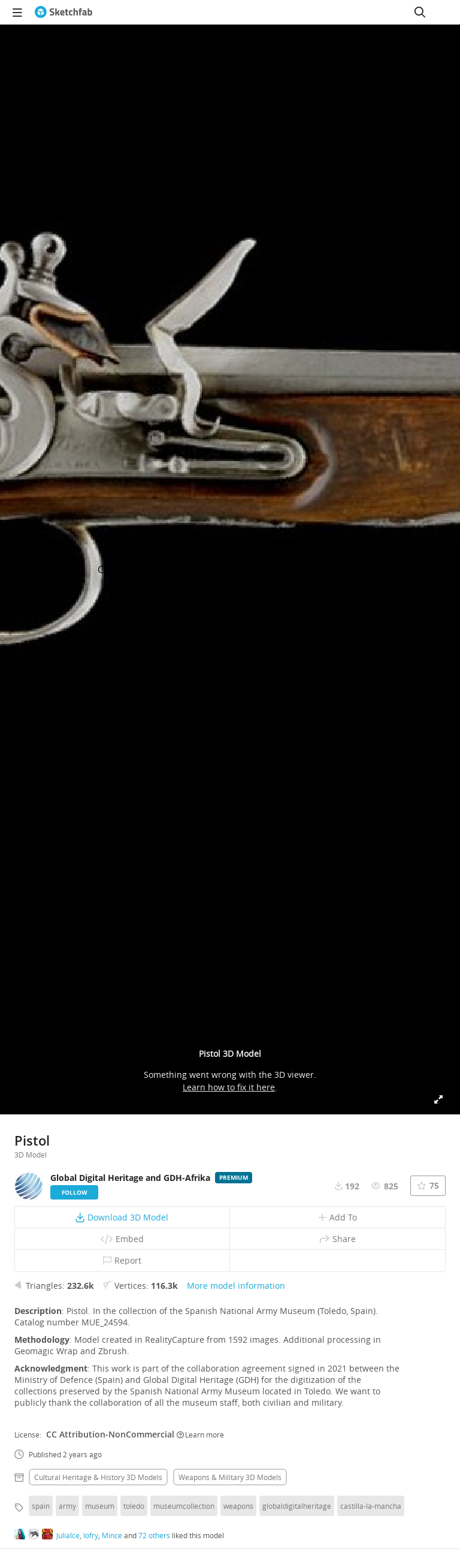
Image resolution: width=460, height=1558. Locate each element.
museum (99, 1506)
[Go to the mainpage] (63, 12)
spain (41, 1506)
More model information (236, 1285)
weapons (238, 1506)
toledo (133, 1506)
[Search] (419, 12)
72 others (154, 1535)
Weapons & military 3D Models (230, 1477)
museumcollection (183, 1506)
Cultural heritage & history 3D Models (98, 1477)
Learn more (200, 1434)
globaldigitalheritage (296, 1506)
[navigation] (17, 12)
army (67, 1506)
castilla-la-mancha (370, 1506)
